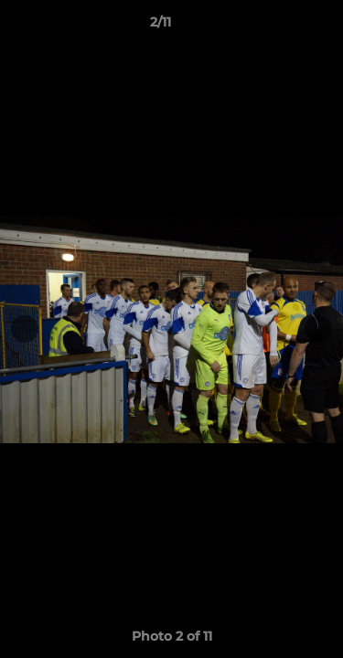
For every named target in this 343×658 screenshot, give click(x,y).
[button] (277, 26)
